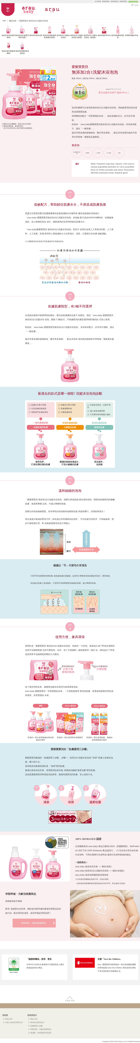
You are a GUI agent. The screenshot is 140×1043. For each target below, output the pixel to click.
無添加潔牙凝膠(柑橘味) (8, 52)
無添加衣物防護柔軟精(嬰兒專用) (49, 36)
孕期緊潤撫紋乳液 (131, 35)
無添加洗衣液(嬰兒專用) (8, 36)
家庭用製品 (106, 1)
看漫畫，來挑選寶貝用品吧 (40, 1033)
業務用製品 (114, 1)
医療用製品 (123, 1)
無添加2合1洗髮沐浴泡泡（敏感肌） (90, 36)
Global (134, 5)
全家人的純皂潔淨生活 (14, 1022)
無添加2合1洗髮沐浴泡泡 (63, 36)
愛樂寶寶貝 (32, 1015)
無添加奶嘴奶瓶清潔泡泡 (22, 52)
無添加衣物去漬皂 (35, 35)
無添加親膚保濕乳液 (117, 36)
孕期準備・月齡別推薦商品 (33, 923)
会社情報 (98, 1)
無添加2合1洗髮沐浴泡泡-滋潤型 (77, 36)
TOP (4, 21)
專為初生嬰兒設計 (37, 1022)
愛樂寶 (5, 1015)
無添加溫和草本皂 (104, 35)
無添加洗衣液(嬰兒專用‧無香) (22, 36)
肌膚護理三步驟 (36, 1026)
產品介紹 (12, 21)
